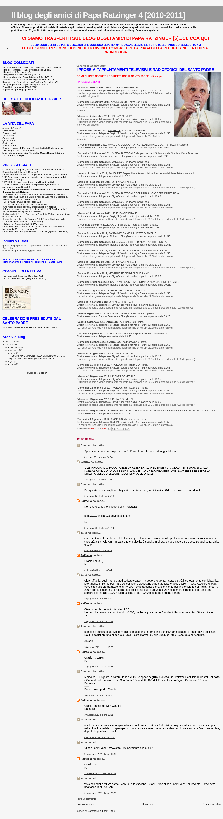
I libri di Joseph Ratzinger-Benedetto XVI (22, 276)
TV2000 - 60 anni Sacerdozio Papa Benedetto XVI (29, 182)
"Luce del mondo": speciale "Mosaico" (22, 211)
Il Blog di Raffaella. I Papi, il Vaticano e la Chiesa (26, 69)
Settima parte (9, 145)
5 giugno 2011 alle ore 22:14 (98, 550)
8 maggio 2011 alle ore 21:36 (98, 479)
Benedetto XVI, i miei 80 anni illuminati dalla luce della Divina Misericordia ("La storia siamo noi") (33, 227)
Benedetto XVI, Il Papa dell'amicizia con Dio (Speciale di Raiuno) (36, 231)
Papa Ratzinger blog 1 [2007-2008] (19, 89)
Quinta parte (8, 140)
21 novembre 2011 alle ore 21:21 (100, 793)
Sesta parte (8, 143)
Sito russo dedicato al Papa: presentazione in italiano (29, 206)
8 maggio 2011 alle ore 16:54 (98, 457)
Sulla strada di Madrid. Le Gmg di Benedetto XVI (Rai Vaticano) (35, 174)
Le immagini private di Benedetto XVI (22, 201)
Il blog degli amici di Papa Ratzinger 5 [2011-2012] (27, 77)
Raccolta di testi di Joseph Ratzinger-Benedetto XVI (28, 79)
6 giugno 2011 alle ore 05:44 (98, 570)
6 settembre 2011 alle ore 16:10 (99, 737)
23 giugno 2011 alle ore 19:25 (98, 647)
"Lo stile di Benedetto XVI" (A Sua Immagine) (26, 204)
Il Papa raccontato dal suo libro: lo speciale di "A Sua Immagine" (35, 209)
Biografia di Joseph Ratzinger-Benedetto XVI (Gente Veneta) (32, 148)
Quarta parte (8, 138)
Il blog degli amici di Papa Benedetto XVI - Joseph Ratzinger (32, 67)
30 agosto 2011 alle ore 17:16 (98, 695)
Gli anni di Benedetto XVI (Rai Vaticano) (24, 224)
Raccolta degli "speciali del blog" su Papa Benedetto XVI (30, 82)
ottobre (12, 353)
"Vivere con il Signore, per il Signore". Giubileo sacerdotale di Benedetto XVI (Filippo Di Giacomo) (33, 170)
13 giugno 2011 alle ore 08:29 (98, 621)
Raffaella (86, 500)
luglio (11, 361)
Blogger (43, 373)
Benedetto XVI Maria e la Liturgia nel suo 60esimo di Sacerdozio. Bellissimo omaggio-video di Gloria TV (35, 198)
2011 (8, 341)
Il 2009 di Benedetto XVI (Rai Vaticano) (23, 221)
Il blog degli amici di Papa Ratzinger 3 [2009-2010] (27, 84)
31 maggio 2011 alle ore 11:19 (99, 528)
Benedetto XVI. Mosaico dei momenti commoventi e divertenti (34, 194)
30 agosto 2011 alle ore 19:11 (98, 715)
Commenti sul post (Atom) (102, 810)
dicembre (13, 347)
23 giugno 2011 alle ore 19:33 (98, 666)
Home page (148, 804)
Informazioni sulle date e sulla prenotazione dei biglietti (29, 327)
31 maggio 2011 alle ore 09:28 (99, 496)
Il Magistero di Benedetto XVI (16, 72)
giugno (11, 364)
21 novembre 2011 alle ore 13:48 (100, 754)
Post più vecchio (211, 804)
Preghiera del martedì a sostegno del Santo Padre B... (32, 358)
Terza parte (8, 135)
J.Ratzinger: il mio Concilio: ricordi (19, 150)
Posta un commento (86, 799)
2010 (8, 344)
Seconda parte (9, 133)
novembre (13, 350)
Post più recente (86, 804)
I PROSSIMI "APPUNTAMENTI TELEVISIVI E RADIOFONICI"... (36, 356)
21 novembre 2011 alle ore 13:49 (100, 773)
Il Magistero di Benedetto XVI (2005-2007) (23, 74)
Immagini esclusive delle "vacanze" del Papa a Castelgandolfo (34, 219)
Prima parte (8, 130)
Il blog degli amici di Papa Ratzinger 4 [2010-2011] (98, 15)
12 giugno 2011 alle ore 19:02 (98, 599)
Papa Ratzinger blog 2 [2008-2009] (19, 87)
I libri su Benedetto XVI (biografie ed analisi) (24, 278)
